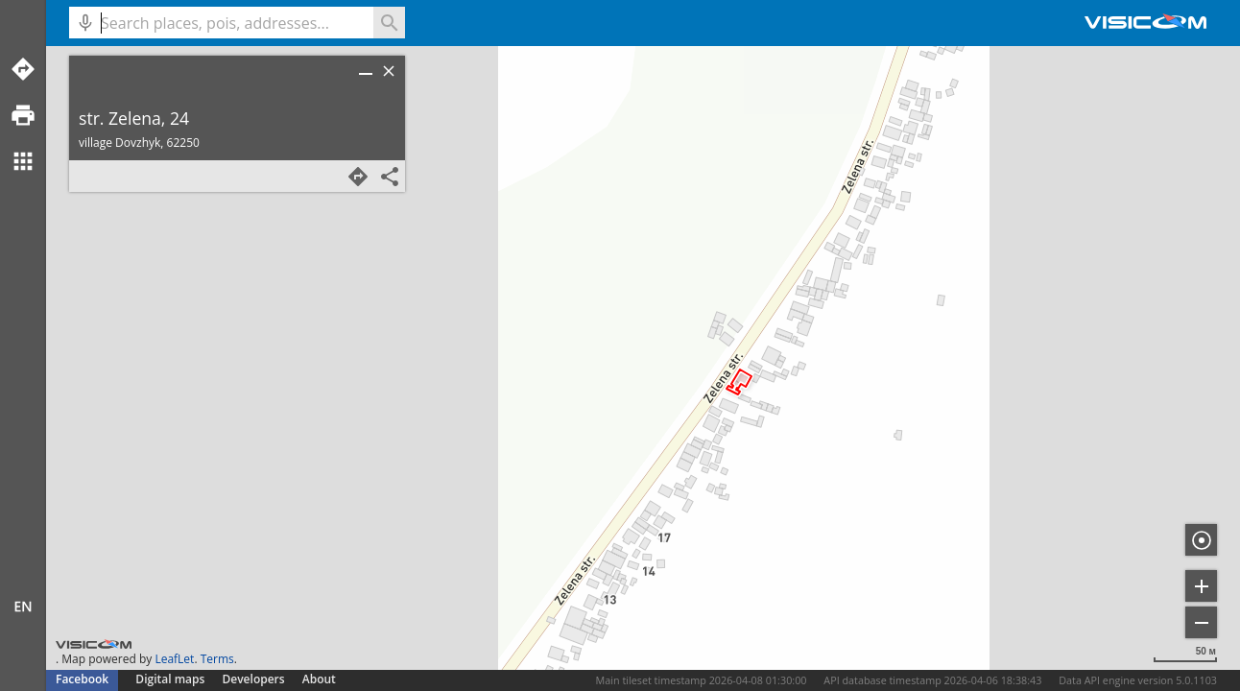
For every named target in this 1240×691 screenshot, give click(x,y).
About (319, 679)
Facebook (82, 679)
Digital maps (171, 679)
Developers (254, 679)
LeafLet (174, 659)
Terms (217, 659)
